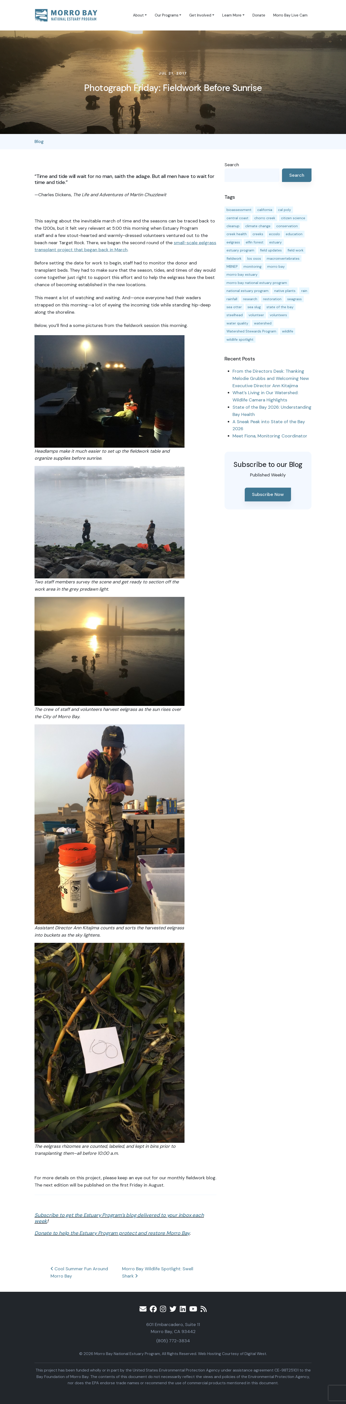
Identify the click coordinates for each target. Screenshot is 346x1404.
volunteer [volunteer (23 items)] (256, 315)
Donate (258, 15)
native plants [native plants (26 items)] (285, 290)
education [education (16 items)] (294, 234)
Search (231, 165)
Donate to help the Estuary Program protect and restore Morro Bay (112, 1233)
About (138, 15)
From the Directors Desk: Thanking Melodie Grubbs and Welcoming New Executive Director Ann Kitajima (270, 378)
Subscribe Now (268, 494)
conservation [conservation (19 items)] (287, 226)
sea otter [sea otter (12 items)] (234, 307)
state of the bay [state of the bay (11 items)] (280, 307)
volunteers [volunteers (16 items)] (278, 315)
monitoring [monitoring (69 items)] (253, 266)
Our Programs (166, 15)
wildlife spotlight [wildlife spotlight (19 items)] (240, 339)
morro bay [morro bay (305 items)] (276, 266)
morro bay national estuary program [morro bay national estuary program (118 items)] (256, 282)
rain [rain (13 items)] (304, 290)
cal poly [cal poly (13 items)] (284, 209)
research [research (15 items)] (250, 299)
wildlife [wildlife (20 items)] (287, 331)
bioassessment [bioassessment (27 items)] (239, 209)
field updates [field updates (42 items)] (271, 250)
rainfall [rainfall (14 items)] (231, 299)
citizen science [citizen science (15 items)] (293, 218)
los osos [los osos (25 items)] (254, 258)
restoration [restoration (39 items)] (272, 299)
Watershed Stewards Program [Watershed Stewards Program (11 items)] (251, 331)
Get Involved (200, 15)
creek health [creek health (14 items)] (236, 234)
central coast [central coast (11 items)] (237, 218)
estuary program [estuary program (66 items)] (240, 250)
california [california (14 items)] (264, 209)
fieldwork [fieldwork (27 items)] (234, 258)
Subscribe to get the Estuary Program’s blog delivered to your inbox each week (119, 1218)
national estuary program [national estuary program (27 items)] (247, 290)
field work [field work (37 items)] (296, 250)
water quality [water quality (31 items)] (237, 323)
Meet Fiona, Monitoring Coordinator (269, 436)
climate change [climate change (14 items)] (257, 226)
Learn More (232, 15)
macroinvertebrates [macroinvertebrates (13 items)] (283, 258)
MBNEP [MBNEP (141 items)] (232, 266)
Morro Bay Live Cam (290, 15)
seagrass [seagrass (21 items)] (294, 299)
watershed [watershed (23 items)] (263, 323)
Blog (39, 141)
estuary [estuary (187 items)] (275, 242)
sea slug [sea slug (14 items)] (254, 307)
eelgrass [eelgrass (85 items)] (233, 242)
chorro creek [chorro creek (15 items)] (264, 218)
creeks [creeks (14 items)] (257, 234)
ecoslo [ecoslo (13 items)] (274, 234)
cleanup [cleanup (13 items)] (233, 226)
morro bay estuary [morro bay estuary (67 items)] (242, 274)
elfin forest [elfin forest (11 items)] (255, 242)
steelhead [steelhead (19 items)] (234, 315)
